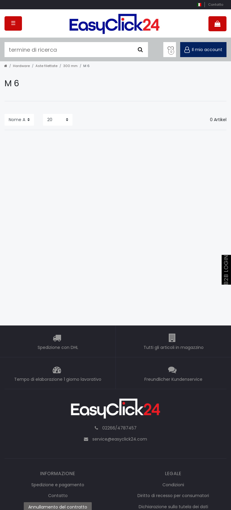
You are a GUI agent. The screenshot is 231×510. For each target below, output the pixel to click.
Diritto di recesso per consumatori (173, 496)
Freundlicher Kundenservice (173, 379)
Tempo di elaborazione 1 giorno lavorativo (57, 379)
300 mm (70, 65)
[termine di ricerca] (69, 49)
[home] (5, 65)
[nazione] (199, 4)
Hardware (21, 65)
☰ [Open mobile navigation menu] (13, 23)
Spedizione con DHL (58, 347)
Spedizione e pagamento (57, 485)
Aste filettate (46, 65)
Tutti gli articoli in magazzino (173, 347)
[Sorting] (19, 120)
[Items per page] (57, 120)
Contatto (215, 4)
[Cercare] (140, 49)
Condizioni (173, 485)
